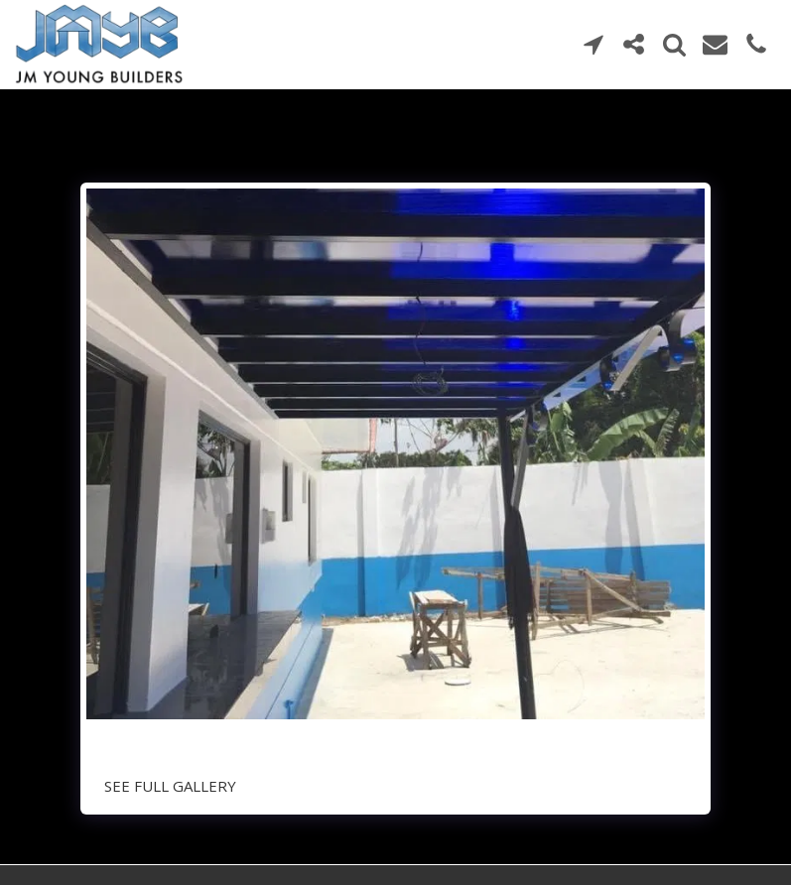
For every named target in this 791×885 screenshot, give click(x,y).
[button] (593, 44)
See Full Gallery (170, 786)
